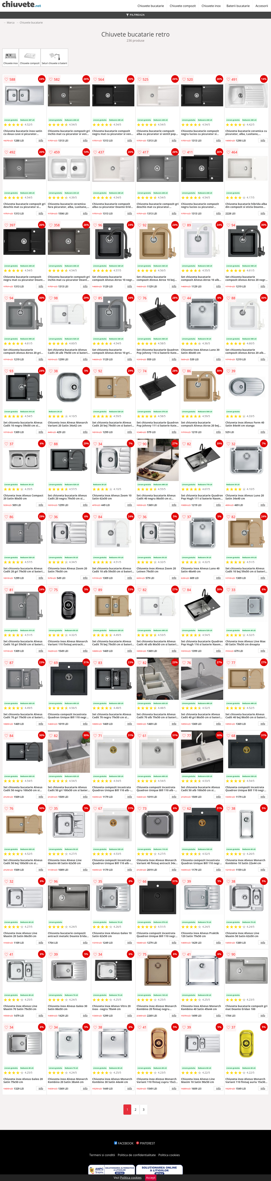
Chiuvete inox (211, 6)
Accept (150, 1178)
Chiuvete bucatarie (151, 6)
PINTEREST (145, 1143)
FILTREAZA (135, 14)
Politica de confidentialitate (137, 1155)
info (41, 140)
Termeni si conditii (102, 1155)
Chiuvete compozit (183, 6)
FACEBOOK (123, 1143)
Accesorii (262, 6)
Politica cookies (169, 1155)
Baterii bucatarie (238, 6)
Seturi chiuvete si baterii (54, 57)
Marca (10, 22)
